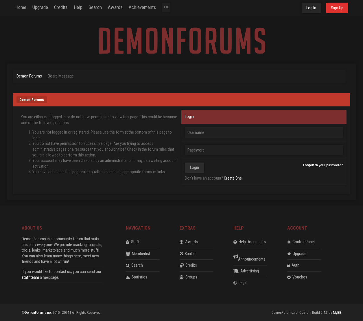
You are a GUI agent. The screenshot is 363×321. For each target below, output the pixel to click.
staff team (30, 277)
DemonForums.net (39, 312)
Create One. (233, 178)
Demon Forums (29, 76)
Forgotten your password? (323, 165)
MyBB (337, 312)
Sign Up (337, 7)
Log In (311, 7)
